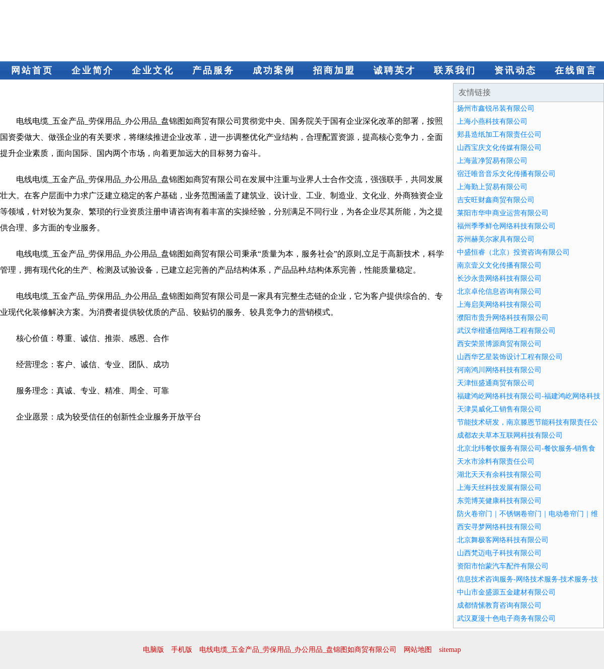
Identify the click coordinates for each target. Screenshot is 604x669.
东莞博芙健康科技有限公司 (499, 501)
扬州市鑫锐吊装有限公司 (496, 108)
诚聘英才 (394, 70)
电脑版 (153, 649)
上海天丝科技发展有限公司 (499, 487)
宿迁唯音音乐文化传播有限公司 (506, 174)
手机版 (181, 649)
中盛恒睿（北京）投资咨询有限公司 (513, 252)
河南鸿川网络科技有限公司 (499, 370)
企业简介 (92, 70)
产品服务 (213, 70)
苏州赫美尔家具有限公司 (496, 239)
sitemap (450, 649)
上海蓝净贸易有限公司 (492, 160)
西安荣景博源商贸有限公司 (499, 344)
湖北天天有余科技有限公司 (499, 474)
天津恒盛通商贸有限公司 (496, 383)
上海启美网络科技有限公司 (499, 304)
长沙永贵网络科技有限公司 (499, 278)
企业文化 (153, 70)
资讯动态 (515, 70)
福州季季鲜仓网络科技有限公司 (506, 226)
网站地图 (418, 649)
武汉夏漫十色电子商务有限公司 (506, 618)
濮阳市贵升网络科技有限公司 (503, 317)
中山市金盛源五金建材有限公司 (506, 592)
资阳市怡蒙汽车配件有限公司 (503, 566)
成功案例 (274, 70)
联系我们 (455, 70)
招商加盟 (334, 70)
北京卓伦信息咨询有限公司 (499, 291)
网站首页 (32, 70)
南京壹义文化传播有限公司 (499, 265)
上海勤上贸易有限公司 (492, 187)
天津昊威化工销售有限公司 (499, 409)
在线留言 (576, 70)
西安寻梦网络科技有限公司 (499, 527)
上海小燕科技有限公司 (492, 121)
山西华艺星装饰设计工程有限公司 (510, 357)
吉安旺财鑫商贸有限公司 (496, 200)
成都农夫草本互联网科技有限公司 (510, 435)
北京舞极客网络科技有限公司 (503, 540)
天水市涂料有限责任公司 (496, 461)
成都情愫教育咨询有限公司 (499, 605)
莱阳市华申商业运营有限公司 (503, 213)
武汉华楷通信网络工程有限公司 (506, 330)
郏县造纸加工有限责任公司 (499, 134)
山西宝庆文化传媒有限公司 (499, 147)
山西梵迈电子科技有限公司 (499, 553)
